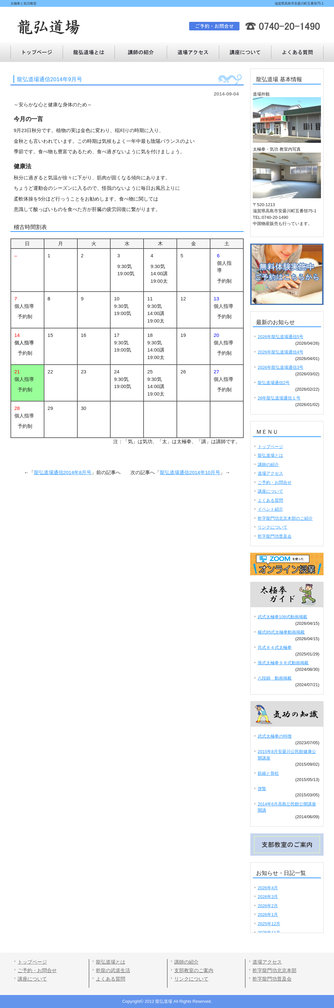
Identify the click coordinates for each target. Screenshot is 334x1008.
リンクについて (272, 527)
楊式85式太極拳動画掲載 (281, 632)
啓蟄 (262, 788)
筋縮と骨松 (268, 773)
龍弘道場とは (89, 52)
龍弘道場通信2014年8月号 (63, 472)
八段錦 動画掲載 (275, 678)
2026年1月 (268, 914)
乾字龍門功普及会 (275, 536)
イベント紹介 (270, 509)
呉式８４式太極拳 (275, 647)
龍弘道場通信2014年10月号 (190, 472)
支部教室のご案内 (193, 970)
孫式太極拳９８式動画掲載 (283, 662)
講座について (297, 52)
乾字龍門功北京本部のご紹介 (285, 518)
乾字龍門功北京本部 (274, 970)
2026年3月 (268, 896)
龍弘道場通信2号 (274, 382)
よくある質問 (245, 52)
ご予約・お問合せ (275, 482)
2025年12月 (269, 923)
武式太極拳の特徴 (275, 736)
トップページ (36, 52)
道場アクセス (193, 52)
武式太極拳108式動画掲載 (282, 616)
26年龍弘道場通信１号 (279, 398)
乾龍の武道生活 (113, 970)
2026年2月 (268, 905)
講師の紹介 (141, 52)
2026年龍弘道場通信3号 (280, 367)
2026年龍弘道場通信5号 (280, 336)
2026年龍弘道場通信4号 (280, 352)
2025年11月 (269, 932)
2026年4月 (268, 887)
